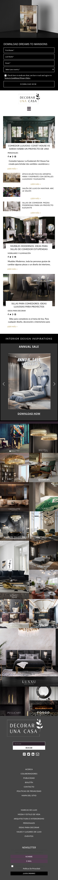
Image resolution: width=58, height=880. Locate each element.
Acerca (29, 769)
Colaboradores (29, 773)
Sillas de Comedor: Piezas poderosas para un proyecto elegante (37, 205)
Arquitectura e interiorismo (29, 819)
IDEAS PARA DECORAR (17, 311)
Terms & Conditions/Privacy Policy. (17, 78)
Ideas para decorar (29, 827)
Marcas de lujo (29, 810)
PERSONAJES (13, 153)
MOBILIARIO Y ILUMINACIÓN (19, 253)
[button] (54, 384)
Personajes (29, 823)
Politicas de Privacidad (29, 791)
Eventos (29, 836)
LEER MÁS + (12, 169)
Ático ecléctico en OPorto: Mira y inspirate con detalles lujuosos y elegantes (37, 176)
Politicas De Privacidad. (31, 869)
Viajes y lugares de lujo (29, 832)
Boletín (29, 782)
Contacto (29, 787)
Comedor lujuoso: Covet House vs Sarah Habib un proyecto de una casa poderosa (29, 148)
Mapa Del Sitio (29, 795)
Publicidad (29, 778)
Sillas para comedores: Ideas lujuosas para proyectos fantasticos (29, 306)
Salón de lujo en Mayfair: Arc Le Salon (38, 189)
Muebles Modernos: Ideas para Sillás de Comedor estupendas (29, 247)
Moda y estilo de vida (29, 814)
